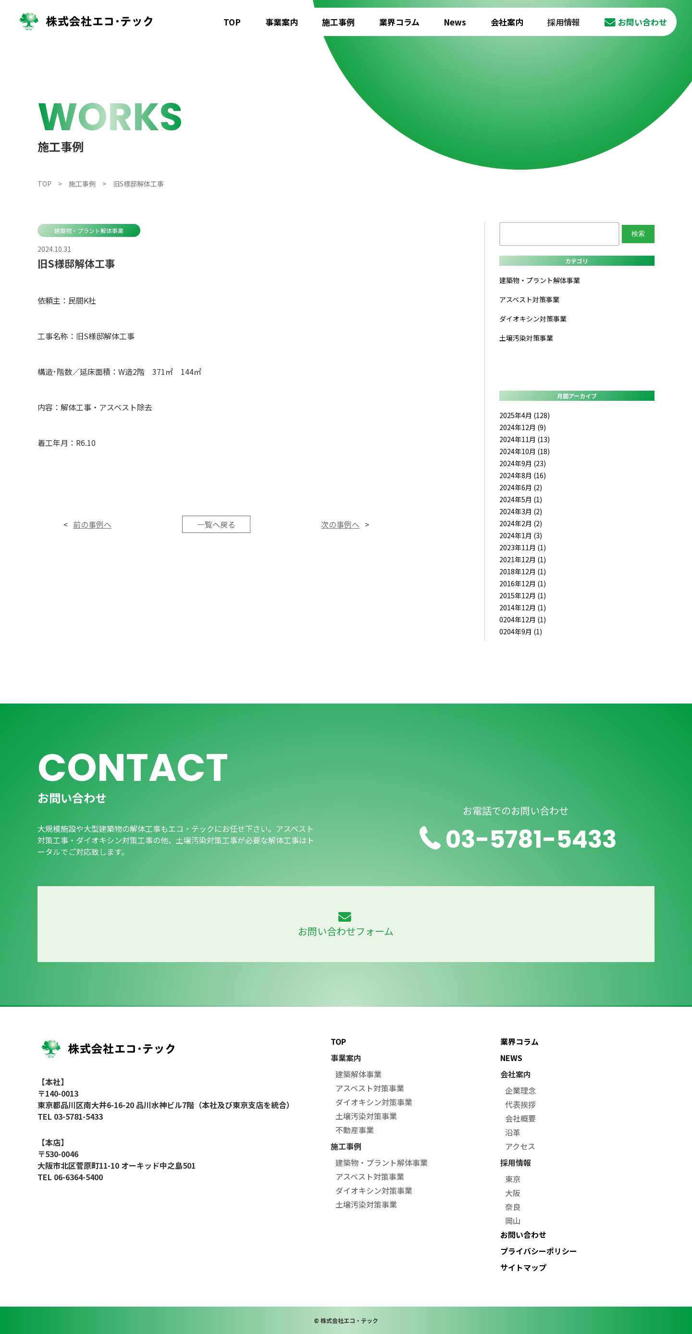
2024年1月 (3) (520, 535)
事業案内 (281, 22)
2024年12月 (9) (522, 427)
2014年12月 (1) (522, 607)
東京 (512, 1179)
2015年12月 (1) (522, 595)
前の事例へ (92, 524)
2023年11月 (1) (522, 547)
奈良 (512, 1206)
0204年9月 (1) (520, 631)
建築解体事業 (358, 1074)
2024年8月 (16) (522, 475)
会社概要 (520, 1118)
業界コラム (399, 22)
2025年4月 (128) (524, 415)
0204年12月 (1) (522, 619)
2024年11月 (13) (524, 439)
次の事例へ (340, 524)
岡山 (512, 1220)
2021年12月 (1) (522, 559)
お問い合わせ (636, 22)
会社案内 (507, 22)
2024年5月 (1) (520, 499)
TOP (232, 22)
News (455, 22)
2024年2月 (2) (520, 523)
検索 (638, 233)
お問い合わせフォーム (346, 925)
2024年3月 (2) (520, 511)
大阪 (512, 1192)
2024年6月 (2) (520, 487)
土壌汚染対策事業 (526, 338)
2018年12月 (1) (522, 571)
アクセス (520, 1146)
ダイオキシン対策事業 (533, 318)
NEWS (511, 1057)
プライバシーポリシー (538, 1251)
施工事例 (338, 22)
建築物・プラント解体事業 (89, 230)
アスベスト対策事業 (529, 299)
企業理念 (520, 1090)
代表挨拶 (520, 1104)
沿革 (512, 1132)
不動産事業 (354, 1130)
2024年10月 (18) (524, 451)
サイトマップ (523, 1267)
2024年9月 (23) (522, 463)
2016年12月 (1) (522, 583)
